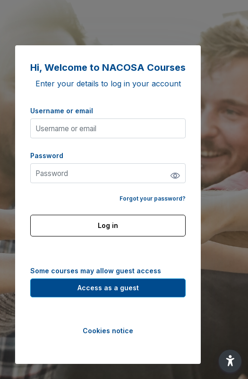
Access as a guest (108, 288)
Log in (108, 225)
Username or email (61, 111)
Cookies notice (108, 331)
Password (46, 156)
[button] (230, 361)
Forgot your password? (153, 198)
